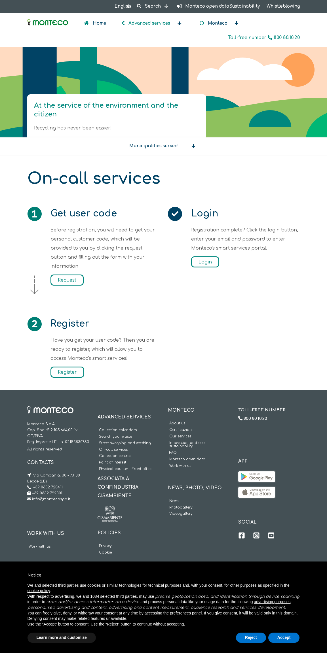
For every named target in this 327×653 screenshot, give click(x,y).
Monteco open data (187, 459)
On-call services (113, 450)
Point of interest (112, 462)
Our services (180, 436)
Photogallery (181, 507)
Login (205, 261)
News (173, 501)
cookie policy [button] (39, 590)
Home (99, 23)
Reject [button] (251, 637)
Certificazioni (181, 430)
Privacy (105, 546)
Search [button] (149, 6)
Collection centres (115, 456)
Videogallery (181, 514)
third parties (126, 596)
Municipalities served (153, 146)
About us (177, 423)
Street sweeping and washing (125, 443)
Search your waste (115, 437)
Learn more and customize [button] (62, 637)
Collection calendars (118, 430)
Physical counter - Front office (125, 469)
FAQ (173, 453)
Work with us (39, 546)
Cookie (105, 552)
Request (67, 279)
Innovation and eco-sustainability (187, 444)
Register (67, 372)
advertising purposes (272, 601)
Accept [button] (284, 637)
